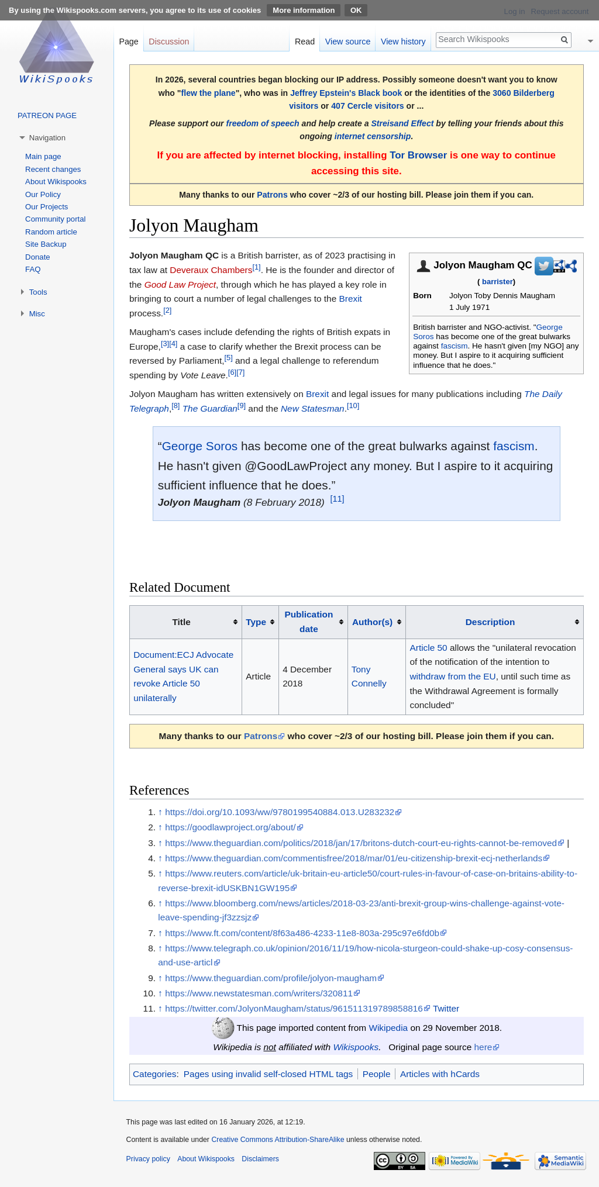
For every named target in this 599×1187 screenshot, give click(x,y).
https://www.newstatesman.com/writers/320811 (259, 993)
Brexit (350, 298)
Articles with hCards (440, 1074)
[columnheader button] (260, 622)
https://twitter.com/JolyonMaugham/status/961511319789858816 (294, 1008)
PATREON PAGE (47, 115)
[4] (173, 343)
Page (128, 41)
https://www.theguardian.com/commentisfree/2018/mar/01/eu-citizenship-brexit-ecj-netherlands (353, 858)
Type (256, 622)
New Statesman (313, 408)
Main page (43, 156)
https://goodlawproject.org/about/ (230, 827)
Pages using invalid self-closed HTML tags (268, 1074)
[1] (256, 267)
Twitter (446, 1008)
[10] (353, 405)
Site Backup (45, 244)
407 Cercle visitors (367, 106)
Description (490, 622)
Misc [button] (37, 313)
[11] (337, 499)
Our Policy (43, 194)
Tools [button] (38, 292)
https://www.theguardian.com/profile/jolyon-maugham (271, 978)
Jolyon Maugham (199, 502)
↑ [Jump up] (160, 812)
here (483, 1047)
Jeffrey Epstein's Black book (346, 93)
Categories (154, 1074)
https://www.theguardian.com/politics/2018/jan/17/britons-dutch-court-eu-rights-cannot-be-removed (361, 843)
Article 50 (428, 648)
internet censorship (373, 136)
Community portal (55, 219)
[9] (241, 405)
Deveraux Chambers (211, 270)
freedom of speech (262, 123)
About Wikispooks (56, 181)
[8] (175, 405)
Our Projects (46, 206)
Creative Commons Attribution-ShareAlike (277, 1140)
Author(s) (372, 622)
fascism (454, 345)
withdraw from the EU (453, 676)
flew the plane (208, 93)
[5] (229, 357)
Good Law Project (180, 284)
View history (403, 41)
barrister (497, 281)
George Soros (199, 446)
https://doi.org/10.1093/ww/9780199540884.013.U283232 (279, 812)
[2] (167, 310)
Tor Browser (418, 155)
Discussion (169, 41)
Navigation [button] (47, 137)
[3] (165, 343)
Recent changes (53, 169)
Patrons (272, 194)
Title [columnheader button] (181, 622)
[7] (240, 372)
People (377, 1074)
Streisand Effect (402, 123)
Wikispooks (355, 1047)
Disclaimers (260, 1159)
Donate (37, 257)
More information (304, 10)
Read (305, 41)
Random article (51, 231)
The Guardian (210, 408)
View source (348, 41)
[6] (232, 372)
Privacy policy (148, 1159)
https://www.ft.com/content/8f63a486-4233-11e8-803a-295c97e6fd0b (302, 933)
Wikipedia (388, 1028)
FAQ (32, 269)
